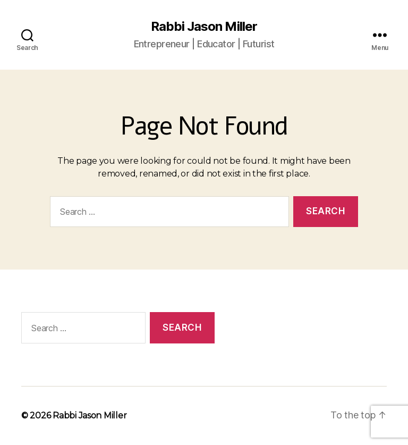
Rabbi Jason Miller (204, 26)
